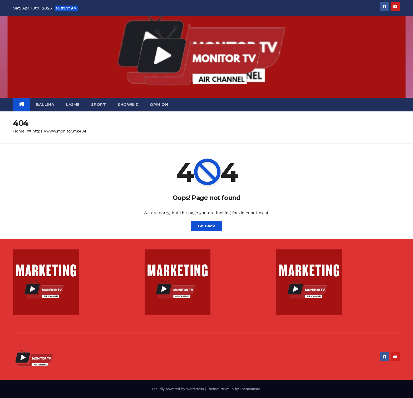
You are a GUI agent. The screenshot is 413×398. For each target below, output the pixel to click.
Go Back (206, 225)
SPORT (98, 104)
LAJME (73, 104)
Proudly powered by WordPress (178, 389)
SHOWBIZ (127, 104)
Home (18, 131)
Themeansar (250, 389)
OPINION (159, 104)
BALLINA (45, 104)
